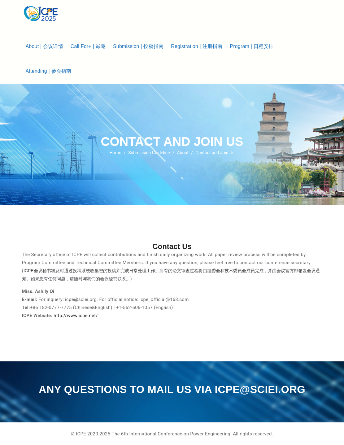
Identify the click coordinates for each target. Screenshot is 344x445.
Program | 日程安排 (251, 46)
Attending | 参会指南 (49, 71)
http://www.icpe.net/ (76, 315)
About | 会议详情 (44, 46)
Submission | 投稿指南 (138, 46)
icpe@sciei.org (260, 389)
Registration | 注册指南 (196, 46)
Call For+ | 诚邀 (88, 46)
